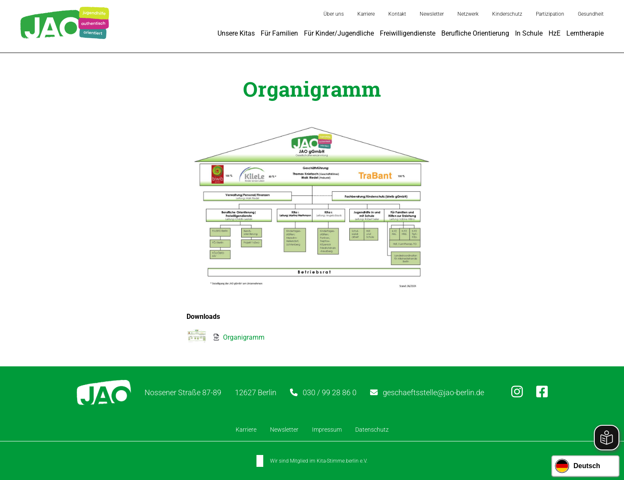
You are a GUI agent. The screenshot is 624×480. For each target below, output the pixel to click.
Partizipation (550, 14)
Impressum (327, 429)
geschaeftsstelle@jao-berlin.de (433, 392)
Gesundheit (591, 14)
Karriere (366, 14)
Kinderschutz (507, 14)
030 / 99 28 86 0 (330, 392)
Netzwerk (468, 14)
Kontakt (397, 14)
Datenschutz (372, 429)
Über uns (333, 14)
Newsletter (432, 14)
